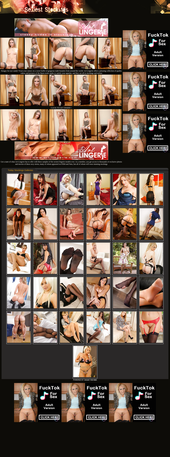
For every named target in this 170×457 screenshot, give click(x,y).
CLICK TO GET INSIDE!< (61, 108)
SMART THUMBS (90, 380)
